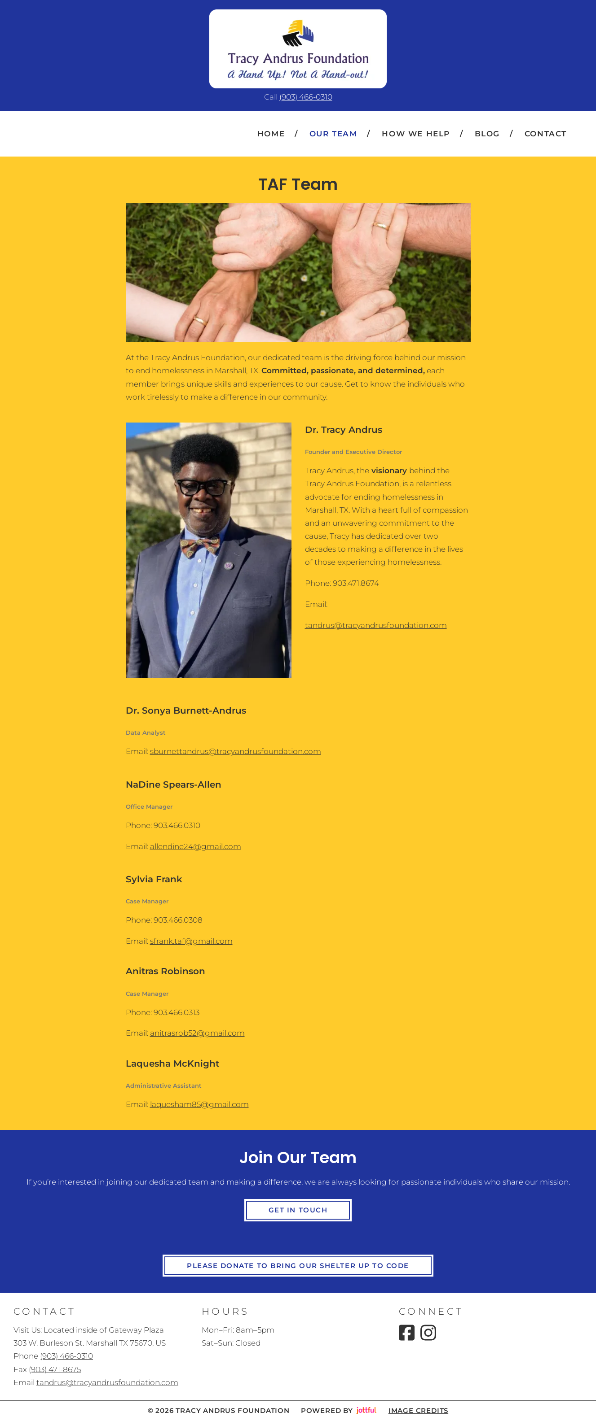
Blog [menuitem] (487, 133)
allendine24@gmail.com (195, 846)
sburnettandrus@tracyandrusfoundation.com (235, 751)
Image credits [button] (418, 1411)
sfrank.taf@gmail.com (191, 941)
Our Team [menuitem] (333, 133)
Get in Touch (298, 1210)
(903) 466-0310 (305, 96)
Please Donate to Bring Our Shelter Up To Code (298, 1265)
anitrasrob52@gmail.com (197, 1033)
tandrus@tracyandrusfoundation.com (376, 625)
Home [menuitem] (271, 133)
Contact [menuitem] (546, 133)
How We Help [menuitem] (416, 133)
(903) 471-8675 (55, 1369)
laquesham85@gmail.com (199, 1104)
